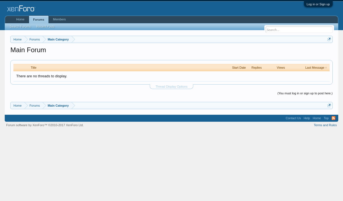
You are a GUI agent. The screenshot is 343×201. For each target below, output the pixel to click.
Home (20, 19)
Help (307, 118)
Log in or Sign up (318, 4)
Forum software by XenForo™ (45, 125)
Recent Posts (46, 26)
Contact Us (293, 118)
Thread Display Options (172, 86)
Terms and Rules (325, 125)
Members (59, 19)
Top (326, 118)
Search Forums (20, 26)
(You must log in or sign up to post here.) (305, 93)
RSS (333, 118)
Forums (38, 19)
